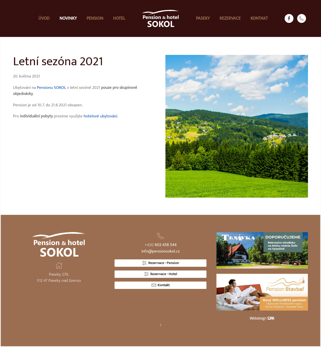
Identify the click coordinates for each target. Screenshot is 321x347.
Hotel (119, 18)
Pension (95, 18)
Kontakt (259, 18)
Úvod (44, 18)
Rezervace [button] (230, 18)
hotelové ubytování (100, 116)
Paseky (203, 18)
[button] (160, 325)
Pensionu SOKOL (51, 87)
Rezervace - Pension (160, 263)
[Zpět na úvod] (160, 18)
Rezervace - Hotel (160, 274)
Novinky (68, 18)
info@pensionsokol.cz (160, 251)
